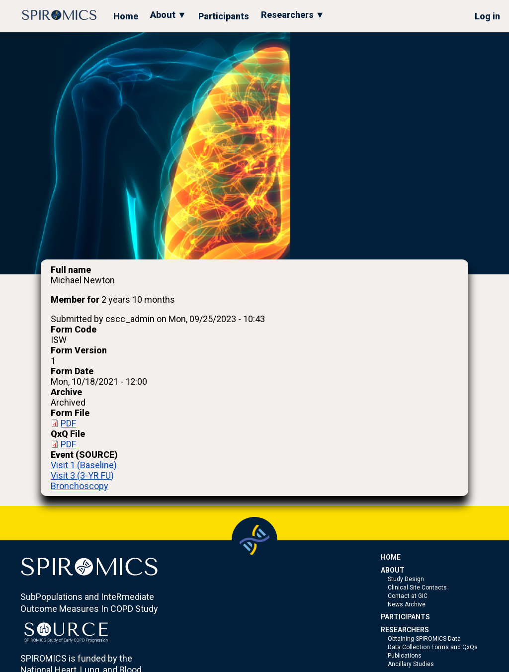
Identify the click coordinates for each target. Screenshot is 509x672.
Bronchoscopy (79, 486)
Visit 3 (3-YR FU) (82, 475)
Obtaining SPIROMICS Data (424, 638)
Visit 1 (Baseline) (84, 465)
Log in (487, 16)
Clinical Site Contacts (417, 587)
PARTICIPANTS (405, 617)
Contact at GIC (407, 595)
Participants (223, 16)
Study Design (406, 579)
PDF (68, 423)
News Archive (406, 604)
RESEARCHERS (405, 630)
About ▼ (168, 14)
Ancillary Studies (411, 664)
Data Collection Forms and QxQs (433, 647)
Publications (405, 655)
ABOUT (393, 570)
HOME (391, 557)
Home (125, 16)
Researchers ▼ (293, 14)
